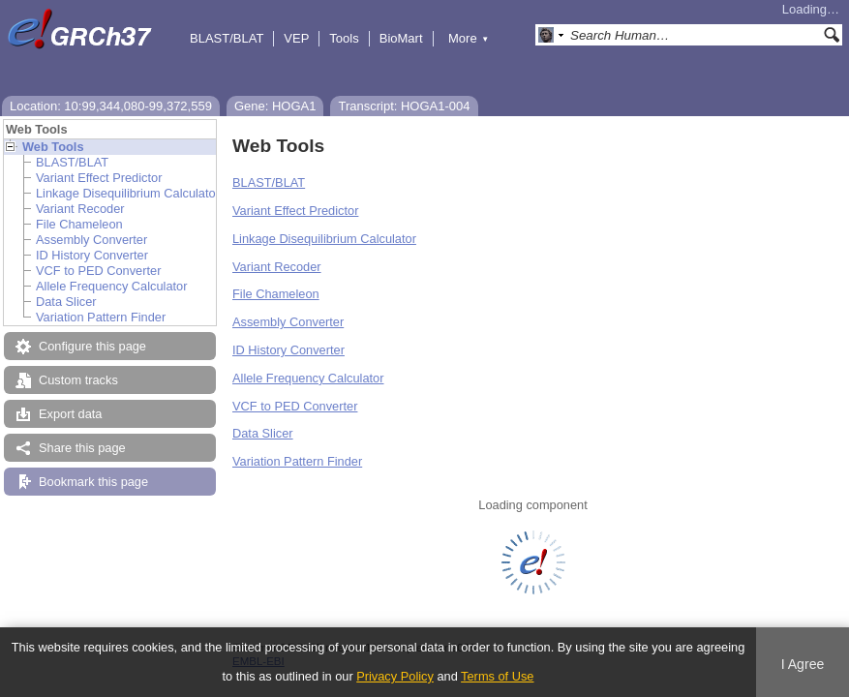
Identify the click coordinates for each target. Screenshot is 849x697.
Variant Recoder (80, 208)
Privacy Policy (395, 676)
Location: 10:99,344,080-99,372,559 (111, 106)
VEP (296, 38)
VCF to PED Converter (98, 270)
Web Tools (53, 146)
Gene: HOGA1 (275, 106)
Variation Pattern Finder (101, 317)
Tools (343, 38)
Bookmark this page (93, 481)
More (468, 38)
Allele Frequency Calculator (111, 286)
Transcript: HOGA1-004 (404, 106)
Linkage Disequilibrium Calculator (128, 193)
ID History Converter (92, 255)
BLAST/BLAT (226, 38)
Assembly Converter (91, 239)
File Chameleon (79, 224)
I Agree (803, 664)
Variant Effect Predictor (99, 177)
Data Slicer (66, 301)
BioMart (401, 38)
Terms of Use (497, 676)
